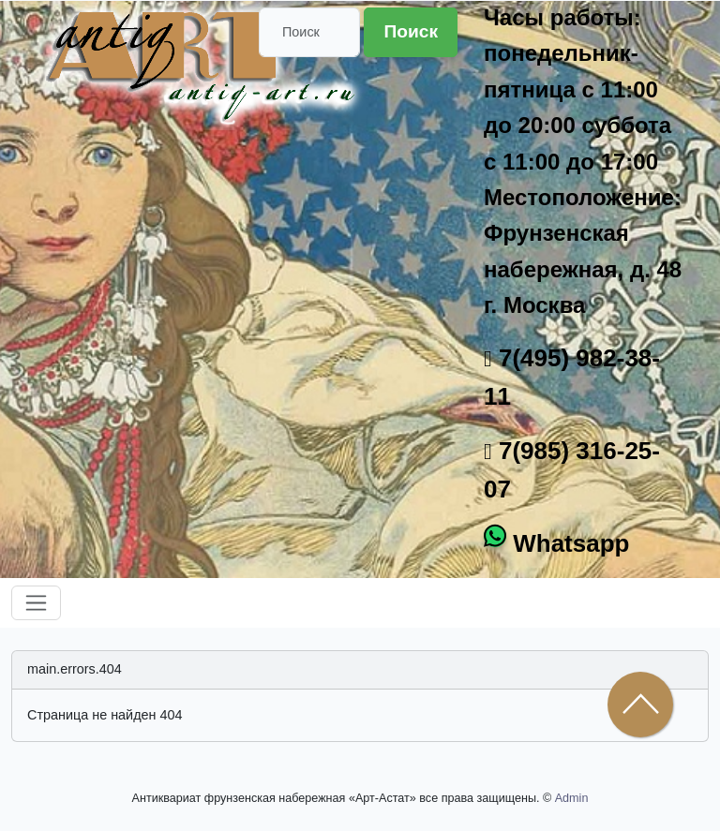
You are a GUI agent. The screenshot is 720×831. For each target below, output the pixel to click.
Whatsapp (567, 543)
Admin (572, 798)
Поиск (410, 31)
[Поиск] (309, 32)
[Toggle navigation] (36, 603)
